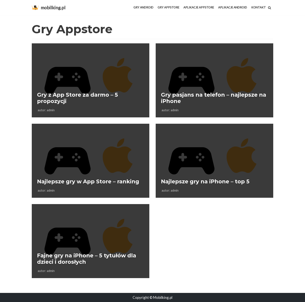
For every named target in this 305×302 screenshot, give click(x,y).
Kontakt (258, 7)
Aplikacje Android (232, 7)
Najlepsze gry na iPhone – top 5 (205, 181)
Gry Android (143, 7)
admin (51, 110)
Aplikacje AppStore (198, 7)
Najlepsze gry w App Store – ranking (88, 181)
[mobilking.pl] (48, 7)
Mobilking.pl (162, 297)
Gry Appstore (168, 7)
